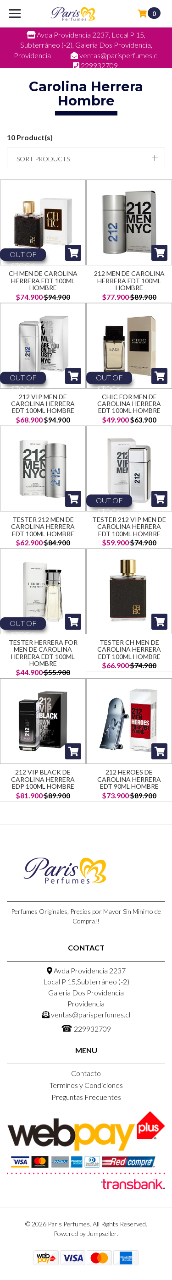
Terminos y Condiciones (86, 1085)
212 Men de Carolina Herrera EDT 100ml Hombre (129, 280)
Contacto (86, 1073)
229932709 (86, 1027)
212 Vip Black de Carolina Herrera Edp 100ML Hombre (43, 779)
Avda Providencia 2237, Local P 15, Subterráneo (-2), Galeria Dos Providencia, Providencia (83, 45)
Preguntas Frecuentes (86, 1097)
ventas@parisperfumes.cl (86, 1014)
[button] (86, 158)
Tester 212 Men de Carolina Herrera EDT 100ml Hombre (43, 527)
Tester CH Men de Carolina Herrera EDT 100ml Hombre (129, 649)
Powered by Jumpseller (85, 1233)
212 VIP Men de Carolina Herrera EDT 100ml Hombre (43, 404)
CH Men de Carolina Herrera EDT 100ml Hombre (43, 280)
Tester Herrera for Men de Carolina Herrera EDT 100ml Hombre (43, 652)
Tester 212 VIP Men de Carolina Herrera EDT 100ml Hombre (129, 527)
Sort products (43, 159)
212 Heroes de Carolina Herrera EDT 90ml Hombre (129, 779)
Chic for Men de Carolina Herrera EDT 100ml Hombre (129, 404)
